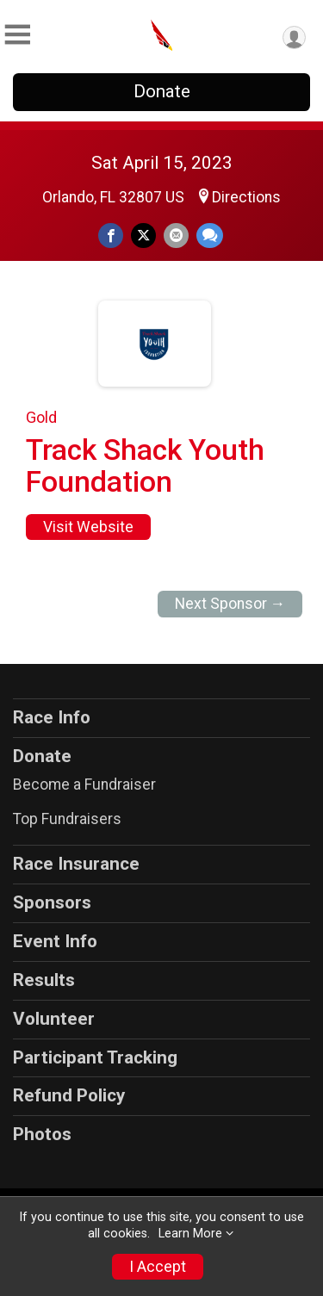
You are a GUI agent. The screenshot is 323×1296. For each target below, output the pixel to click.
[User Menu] (294, 37)
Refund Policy (69, 1095)
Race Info (51, 717)
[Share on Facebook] (110, 235)
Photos (42, 1134)
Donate (162, 91)
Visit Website (88, 527)
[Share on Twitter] (143, 235)
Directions (246, 197)
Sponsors (52, 902)
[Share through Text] (209, 235)
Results (44, 980)
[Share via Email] (176, 235)
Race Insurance (76, 863)
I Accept (157, 1266)
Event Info (55, 941)
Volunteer (54, 1018)
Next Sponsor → (230, 603)
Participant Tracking (95, 1057)
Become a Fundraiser (84, 784)
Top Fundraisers (67, 819)
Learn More (190, 1233)
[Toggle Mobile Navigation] (17, 35)
